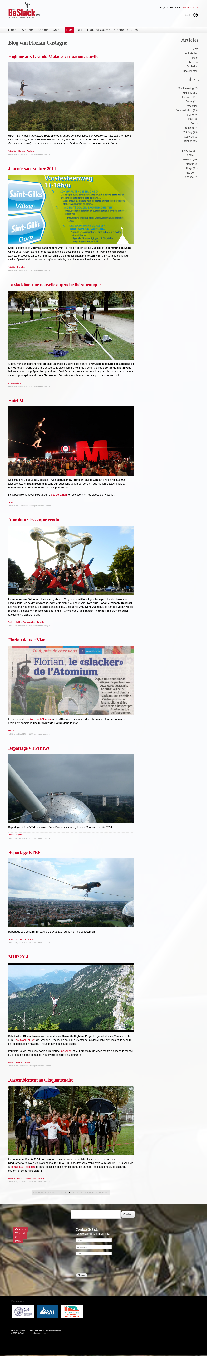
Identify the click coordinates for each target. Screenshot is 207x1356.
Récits (10, 622)
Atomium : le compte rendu (33, 519)
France (27, 1062)
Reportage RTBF (24, 852)
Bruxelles (21, 267)
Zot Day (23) (190, 132)
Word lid (20, 1233)
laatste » (104, 1192)
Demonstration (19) (186, 110)
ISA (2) (194, 123)
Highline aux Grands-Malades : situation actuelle (53, 56)
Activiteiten (191, 53)
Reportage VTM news (28, 748)
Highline (21, 151)
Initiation (20, 1178)
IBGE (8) (193, 119)
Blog (69, 29)
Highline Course (98, 29)
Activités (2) (191, 136)
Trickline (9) (191, 114)
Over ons (27, 29)
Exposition (192, 106)
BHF (80, 29)
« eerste (38, 1192)
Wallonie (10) (190, 159)
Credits (30, 1330)
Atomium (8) (191, 127)
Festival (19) (189, 97)
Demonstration (29, 622)
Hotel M (15, 400)
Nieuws (193, 62)
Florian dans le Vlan (26, 639)
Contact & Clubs (126, 29)
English (175, 7)
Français (162, 7)
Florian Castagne (43, 154)
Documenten (190, 71)
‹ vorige (49, 1192)
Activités (11, 267)
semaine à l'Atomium (23, 1167)
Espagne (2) (191, 177)
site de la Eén (59, 494)
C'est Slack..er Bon (25, 1040)
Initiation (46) (190, 141)
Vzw (195, 49)
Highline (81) (190, 92)
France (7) (192, 172)
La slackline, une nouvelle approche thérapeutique (54, 284)
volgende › (91, 1192)
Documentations (14, 383)
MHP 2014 (18, 956)
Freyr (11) (192, 168)
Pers (195, 57)
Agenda (43, 29)
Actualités (12, 151)
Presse (11, 502)
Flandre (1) (191, 155)
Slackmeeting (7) (188, 88)
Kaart (187, 15)
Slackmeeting (30, 1178)
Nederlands (190, 7)
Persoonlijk (39, 1330)
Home (12, 29)
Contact (19, 1237)
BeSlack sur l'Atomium (39, 719)
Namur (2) (192, 164)
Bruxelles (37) (190, 150)
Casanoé (66, 1051)
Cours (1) (190, 101)
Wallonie (30, 151)
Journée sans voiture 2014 (32, 168)
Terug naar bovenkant (53, 1330)
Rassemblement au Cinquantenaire (40, 1080)
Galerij (57, 29)
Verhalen (192, 66)
